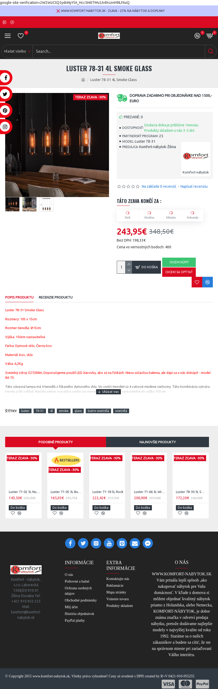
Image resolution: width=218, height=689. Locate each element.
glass (78, 410)
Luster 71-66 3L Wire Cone (150, 492)
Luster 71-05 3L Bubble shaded (66, 492)
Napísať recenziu (194, 186)
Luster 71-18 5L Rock (107, 492)
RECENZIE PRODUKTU (56, 297)
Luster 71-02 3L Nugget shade (24, 492)
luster (25, 410)
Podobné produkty (55, 442)
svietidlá (121, 410)
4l (51, 410)
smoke (63, 410)
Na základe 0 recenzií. (159, 186)
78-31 (40, 410)
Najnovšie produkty (157, 442)
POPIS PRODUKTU (19, 297)
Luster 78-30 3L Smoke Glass (191, 492)
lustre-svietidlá (98, 410)
